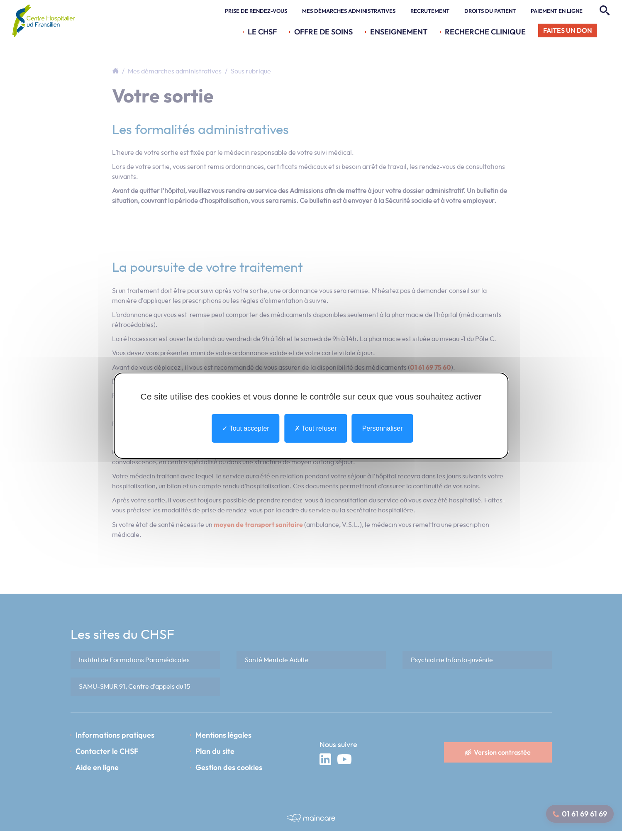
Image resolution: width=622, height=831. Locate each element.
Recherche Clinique (485, 32)
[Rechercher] (604, 10)
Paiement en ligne (557, 10)
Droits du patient (490, 10)
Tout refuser (316, 427)
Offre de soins (323, 32)
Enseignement (398, 32)
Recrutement (429, 10)
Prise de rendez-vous (256, 10)
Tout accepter (245, 427)
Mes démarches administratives (348, 10)
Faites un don (567, 30)
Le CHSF (262, 32)
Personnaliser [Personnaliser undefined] (382, 427)
